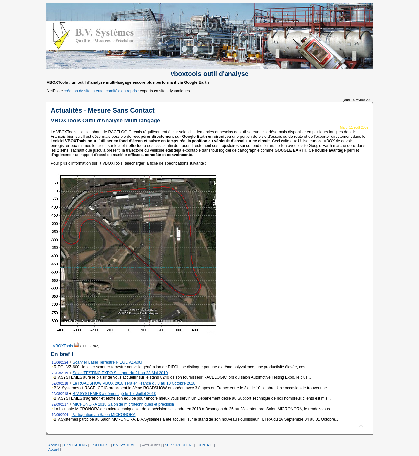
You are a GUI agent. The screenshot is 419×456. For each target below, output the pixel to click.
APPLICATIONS (75, 445)
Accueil (53, 445)
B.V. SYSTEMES (125, 445)
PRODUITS (100, 445)
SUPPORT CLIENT (179, 445)
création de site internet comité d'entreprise (101, 91)
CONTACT (205, 445)
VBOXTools (66, 346)
